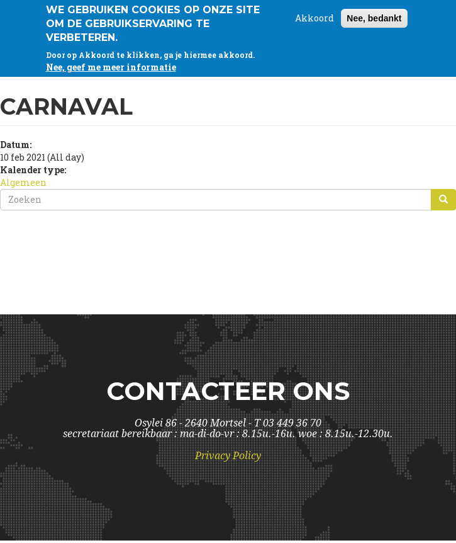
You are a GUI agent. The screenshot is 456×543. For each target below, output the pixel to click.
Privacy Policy (228, 456)
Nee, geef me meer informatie (111, 66)
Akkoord (314, 17)
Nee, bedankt (374, 17)
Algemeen (23, 182)
